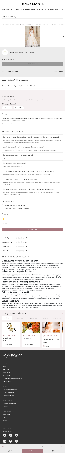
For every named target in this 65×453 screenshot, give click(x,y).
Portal (4, 366)
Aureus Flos (27, 338)
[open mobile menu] (42, 446)
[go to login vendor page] (22, 446)
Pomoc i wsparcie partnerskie (10, 389)
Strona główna (5, 24)
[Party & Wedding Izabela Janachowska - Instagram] (10, 435)
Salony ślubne (15, 24)
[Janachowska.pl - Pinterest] (10, 441)
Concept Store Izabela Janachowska (12, 378)
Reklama (5, 406)
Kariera (5, 420)
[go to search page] (62, 446)
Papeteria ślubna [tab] (33, 318)
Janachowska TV (7, 381)
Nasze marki (6, 414)
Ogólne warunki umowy (9, 395)
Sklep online (6, 369)
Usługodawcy (32, 451)
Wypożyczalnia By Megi (9, 339)
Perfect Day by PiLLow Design (51, 341)
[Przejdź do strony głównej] (62, 313)
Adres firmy (34, 86)
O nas (10, 86)
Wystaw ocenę (32, 229)
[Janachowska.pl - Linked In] (16, 435)
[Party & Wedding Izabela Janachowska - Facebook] (4, 435)
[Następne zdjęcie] (63, 36)
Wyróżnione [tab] (7, 318)
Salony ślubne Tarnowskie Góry (43, 24)
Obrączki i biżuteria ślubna (50, 336)
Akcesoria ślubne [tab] (19, 318)
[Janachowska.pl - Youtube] (4, 441)
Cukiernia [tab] (45, 318)
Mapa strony (6, 423)
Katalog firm (6, 375)
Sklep (10, 451)
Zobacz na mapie (58, 71)
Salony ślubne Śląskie (27, 24)
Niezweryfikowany (32, 64)
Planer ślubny (6, 372)
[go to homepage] (3, 446)
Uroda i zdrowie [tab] (57, 318)
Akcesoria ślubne (9, 335)
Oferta (4, 86)
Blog (54, 451)
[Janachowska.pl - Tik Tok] (16, 441)
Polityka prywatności (8, 392)
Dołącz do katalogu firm (9, 403)
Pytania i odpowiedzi (21, 86)
